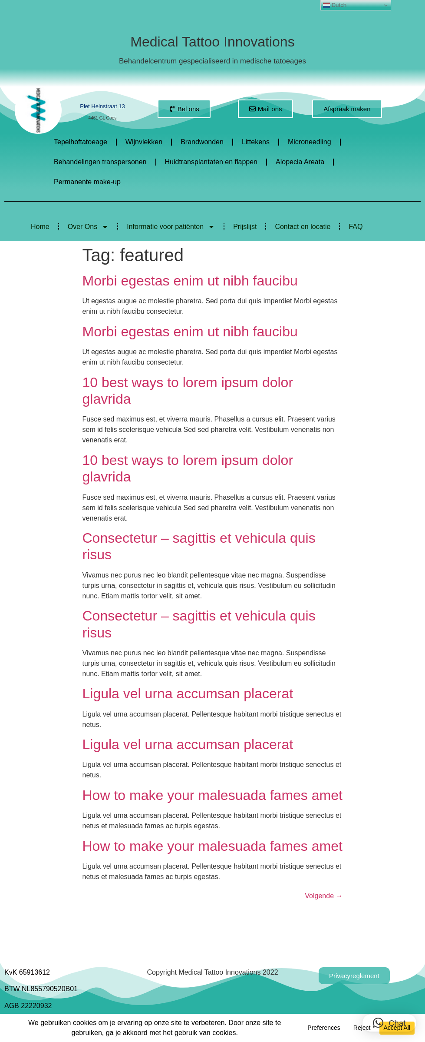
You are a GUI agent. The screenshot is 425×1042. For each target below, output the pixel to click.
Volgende (324, 895)
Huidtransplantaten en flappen (211, 162)
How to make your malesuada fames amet (212, 795)
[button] (389, 1023)
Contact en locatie (302, 226)
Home (40, 226)
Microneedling (309, 142)
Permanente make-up (87, 182)
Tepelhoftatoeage (80, 142)
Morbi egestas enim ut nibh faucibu (190, 281)
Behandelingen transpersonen (100, 162)
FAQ (355, 226)
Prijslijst (245, 226)
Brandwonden (202, 142)
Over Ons (88, 227)
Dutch (335, 5)
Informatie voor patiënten (171, 227)
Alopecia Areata (300, 162)
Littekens (256, 142)
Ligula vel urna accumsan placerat (187, 693)
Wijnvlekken (143, 142)
